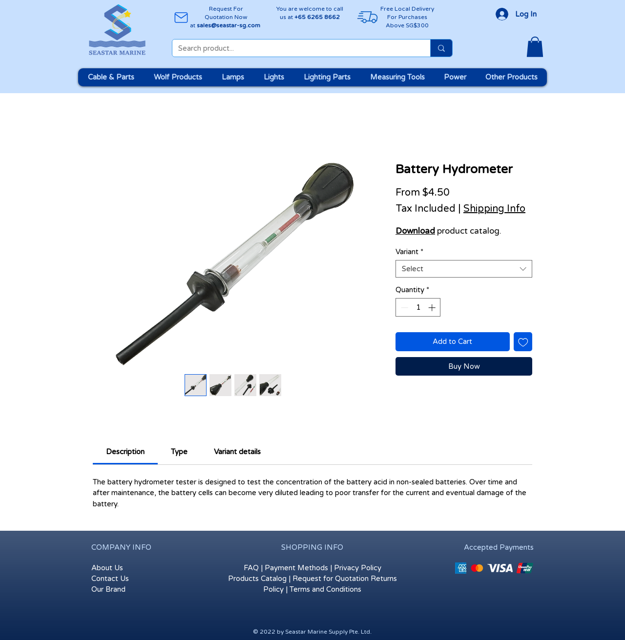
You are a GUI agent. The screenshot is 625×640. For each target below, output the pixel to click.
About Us (107, 567)
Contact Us (110, 578)
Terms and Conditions (325, 589)
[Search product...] (294, 49)
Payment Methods (296, 567)
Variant (409, 251)
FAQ (251, 567)
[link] (125, 451)
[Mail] (181, 17)
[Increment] (432, 308)
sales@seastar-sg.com (228, 25)
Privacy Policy (357, 567)
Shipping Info (494, 209)
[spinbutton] (418, 308)
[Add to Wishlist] (523, 341)
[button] (534, 47)
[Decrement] (403, 308)
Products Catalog (257, 578)
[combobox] (464, 269)
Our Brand (108, 589)
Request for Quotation (330, 578)
